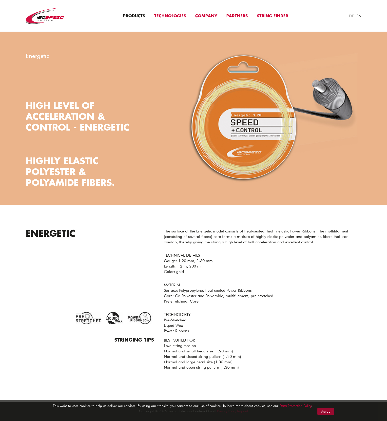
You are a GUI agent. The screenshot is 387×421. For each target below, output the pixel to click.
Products (134, 16)
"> (2, 34)
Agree (325, 411)
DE (351, 16)
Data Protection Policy (295, 406)
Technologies (170, 16)
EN (358, 16)
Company (206, 16)
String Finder (272, 16)
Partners (237, 16)
